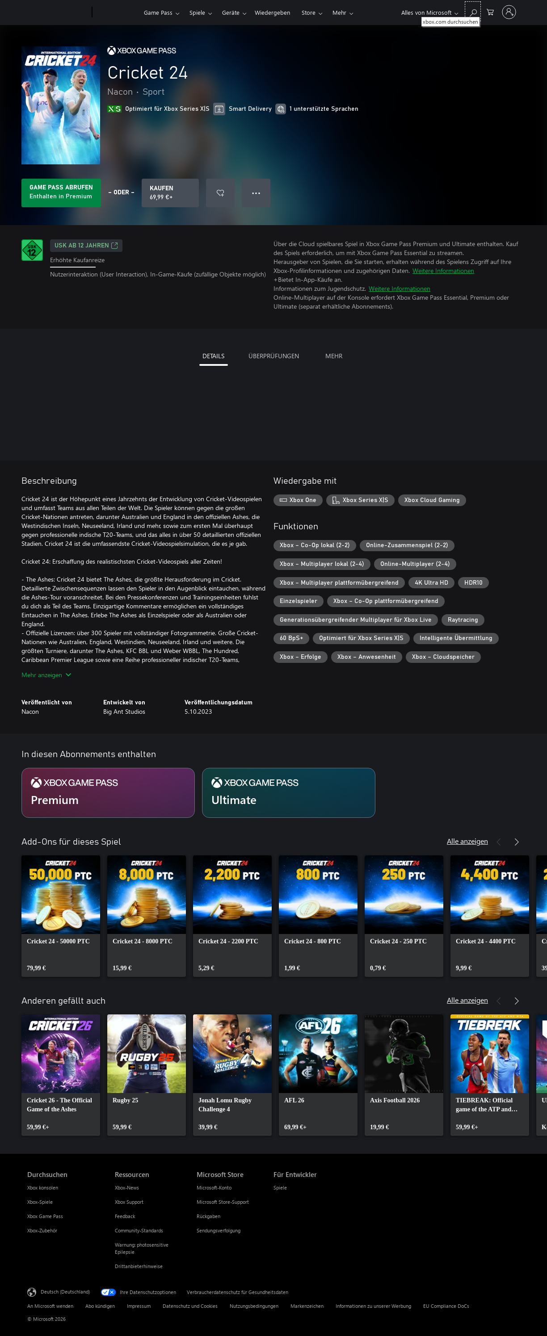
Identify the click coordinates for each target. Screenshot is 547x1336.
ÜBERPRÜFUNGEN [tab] (273, 356)
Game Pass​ (158, 12)
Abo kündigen (100, 1306)
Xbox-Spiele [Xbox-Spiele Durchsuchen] (40, 1202)
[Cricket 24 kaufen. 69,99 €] (170, 193)
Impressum (139, 1306)
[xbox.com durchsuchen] (473, 11)
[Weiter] (517, 842)
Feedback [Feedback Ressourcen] (125, 1216)
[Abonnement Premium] (108, 793)
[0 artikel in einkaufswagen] (490, 11)
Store (309, 12)
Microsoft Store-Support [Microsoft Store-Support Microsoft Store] (223, 1202)
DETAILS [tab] (213, 356)
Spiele (197, 12)
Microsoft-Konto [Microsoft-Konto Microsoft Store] (214, 1187)
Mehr (339, 12)
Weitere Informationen (443, 270)
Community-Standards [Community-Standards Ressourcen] (139, 1230)
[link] (60, 916)
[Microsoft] (57, 12)
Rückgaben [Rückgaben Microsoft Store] (208, 1216)
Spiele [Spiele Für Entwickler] (280, 1187)
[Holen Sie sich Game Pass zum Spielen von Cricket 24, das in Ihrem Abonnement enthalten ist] (61, 193)
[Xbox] (117, 12)
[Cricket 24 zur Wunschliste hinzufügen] (220, 193)
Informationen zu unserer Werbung (373, 1306)
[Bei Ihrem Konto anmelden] (509, 12)
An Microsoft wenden (50, 1306)
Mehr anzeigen (46, 674)
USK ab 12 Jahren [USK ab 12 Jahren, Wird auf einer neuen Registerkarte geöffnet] (86, 245)
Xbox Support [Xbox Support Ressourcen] (129, 1202)
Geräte (231, 12)
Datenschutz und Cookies (190, 1306)
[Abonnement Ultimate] (288, 793)
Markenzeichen (307, 1306)
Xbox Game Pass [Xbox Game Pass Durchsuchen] (45, 1216)
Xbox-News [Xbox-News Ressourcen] (127, 1187)
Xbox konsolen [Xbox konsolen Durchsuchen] (42, 1187)
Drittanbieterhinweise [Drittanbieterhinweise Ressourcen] (139, 1266)
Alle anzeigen (467, 841)
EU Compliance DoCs (446, 1306)
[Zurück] (499, 842)
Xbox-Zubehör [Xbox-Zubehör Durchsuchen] (42, 1230)
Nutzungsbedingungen (254, 1306)
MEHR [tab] (333, 356)
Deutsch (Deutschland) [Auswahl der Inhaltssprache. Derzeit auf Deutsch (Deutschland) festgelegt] (65, 1291)
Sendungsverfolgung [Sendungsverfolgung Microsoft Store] (218, 1230)
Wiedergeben (272, 12)
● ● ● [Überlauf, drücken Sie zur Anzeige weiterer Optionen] (256, 192)
